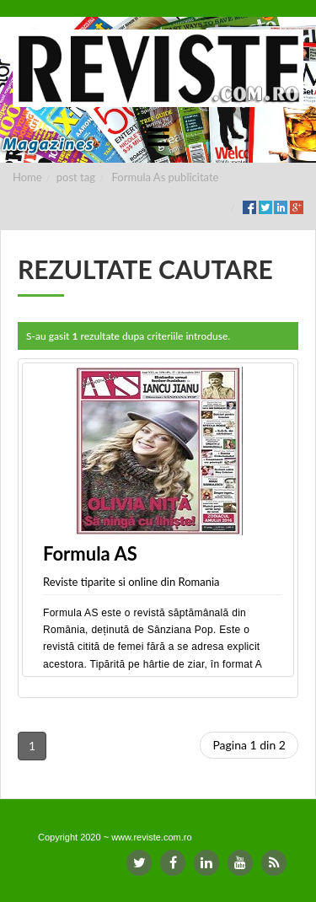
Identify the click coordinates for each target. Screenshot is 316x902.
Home (27, 177)
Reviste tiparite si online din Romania (131, 581)
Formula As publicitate (165, 177)
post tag (75, 177)
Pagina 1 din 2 (249, 745)
